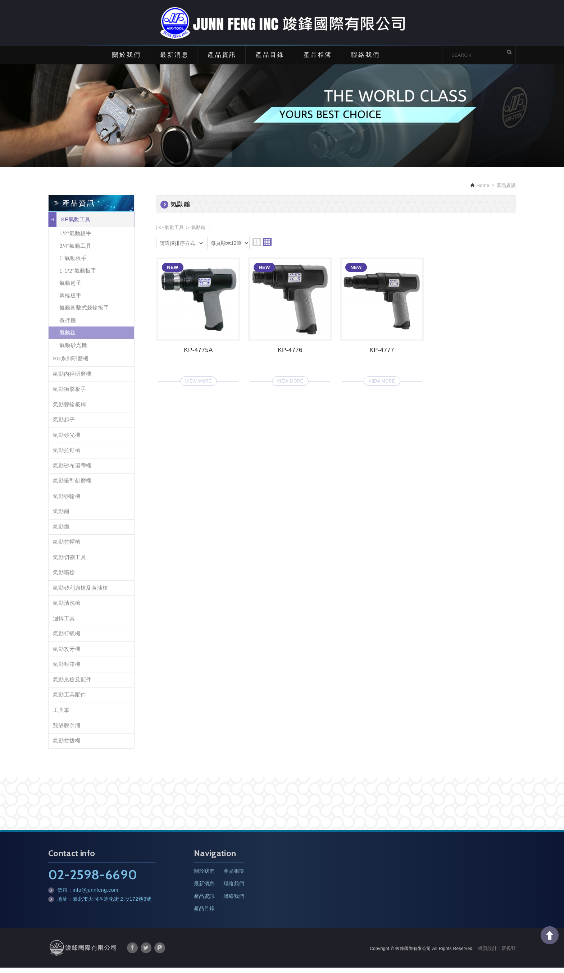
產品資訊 (222, 60)
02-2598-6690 (92, 879)
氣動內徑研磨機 (72, 379)
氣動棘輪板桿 (69, 410)
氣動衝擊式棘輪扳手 (84, 313)
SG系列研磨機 (70, 364)
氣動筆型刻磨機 (72, 486)
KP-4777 (382, 325)
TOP (550, 935)
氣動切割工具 (69, 562)
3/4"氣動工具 (75, 251)
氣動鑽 (61, 532)
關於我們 (126, 60)
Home (482, 190)
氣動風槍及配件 (72, 685)
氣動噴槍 (64, 578)
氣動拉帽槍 (67, 547)
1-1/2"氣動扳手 (77, 276)
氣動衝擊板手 (69, 394)
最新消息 (174, 60)
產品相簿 (317, 60)
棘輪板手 (70, 301)
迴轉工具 (64, 624)
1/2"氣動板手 (75, 239)
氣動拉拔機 (67, 746)
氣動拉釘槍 (67, 455)
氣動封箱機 (67, 669)
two (257, 247)
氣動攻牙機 (67, 654)
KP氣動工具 (76, 224)
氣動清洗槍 (67, 608)
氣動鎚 (67, 338)
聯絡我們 (365, 60)
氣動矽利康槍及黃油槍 (80, 593)
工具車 (61, 715)
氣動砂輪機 (67, 501)
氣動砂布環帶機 (72, 471)
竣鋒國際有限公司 (282, 25)
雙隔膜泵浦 (67, 730)
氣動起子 (70, 288)
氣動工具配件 (69, 700)
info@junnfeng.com (95, 895)
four (267, 247)
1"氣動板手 (73, 263)
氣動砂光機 (73, 350)
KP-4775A (198, 325)
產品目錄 (269, 60)
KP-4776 (290, 325)
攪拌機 (67, 326)
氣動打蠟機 (67, 639)
